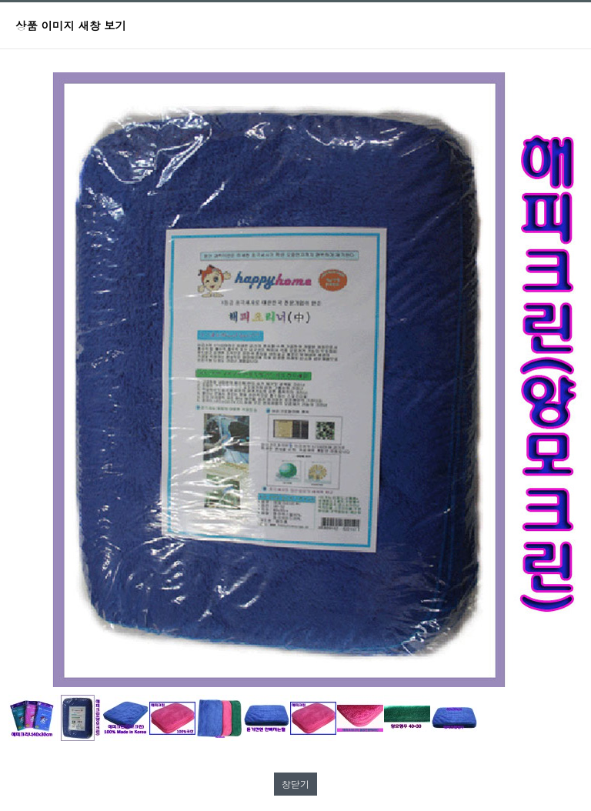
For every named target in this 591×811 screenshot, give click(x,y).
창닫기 (295, 783)
